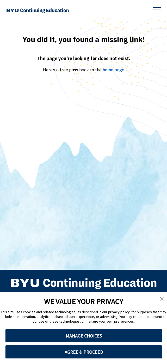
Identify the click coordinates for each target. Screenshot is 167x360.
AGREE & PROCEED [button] (84, 352)
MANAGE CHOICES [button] (84, 336)
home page (113, 69)
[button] (162, 299)
